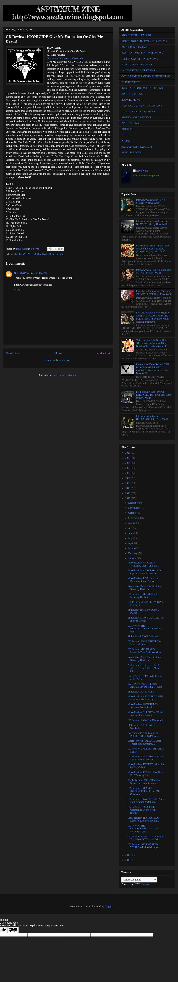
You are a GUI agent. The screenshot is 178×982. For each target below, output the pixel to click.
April (131, 543)
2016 (128, 855)
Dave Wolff (142, 170)
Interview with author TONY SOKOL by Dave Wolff (150, 201)
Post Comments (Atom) (65, 375)
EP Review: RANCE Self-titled (143, 636)
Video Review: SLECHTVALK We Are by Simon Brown (145, 714)
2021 (128, 478)
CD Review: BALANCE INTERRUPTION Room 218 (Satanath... (143, 791)
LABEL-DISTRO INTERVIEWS (138, 70)
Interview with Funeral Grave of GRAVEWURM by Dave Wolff (152, 223)
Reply (17, 289)
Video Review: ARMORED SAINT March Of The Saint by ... (145, 698)
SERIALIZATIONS (131, 152)
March (131, 548)
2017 (128, 498)
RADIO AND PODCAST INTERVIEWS (142, 88)
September (133, 518)
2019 (128, 488)
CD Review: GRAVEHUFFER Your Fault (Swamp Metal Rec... (146, 800)
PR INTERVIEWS (130, 82)
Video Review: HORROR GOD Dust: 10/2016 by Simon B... (143, 819)
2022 (128, 473)
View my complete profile (146, 175)
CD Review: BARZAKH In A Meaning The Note (143, 595)
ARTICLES (127, 129)
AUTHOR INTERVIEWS (134, 47)
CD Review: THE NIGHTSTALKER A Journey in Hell (145, 628)
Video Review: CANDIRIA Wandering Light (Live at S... (143, 564)
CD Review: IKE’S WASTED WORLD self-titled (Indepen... (144, 846)
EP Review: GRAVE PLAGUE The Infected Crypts (145, 619)
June (130, 533)
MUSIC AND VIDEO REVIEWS (31, 254)
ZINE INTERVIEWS (132, 94)
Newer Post (13, 353)
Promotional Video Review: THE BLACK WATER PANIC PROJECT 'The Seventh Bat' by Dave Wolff (152, 369)
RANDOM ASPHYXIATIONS (137, 146)
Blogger (108, 906)
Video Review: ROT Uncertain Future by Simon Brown (143, 580)
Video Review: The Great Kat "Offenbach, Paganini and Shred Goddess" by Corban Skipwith (152, 343)
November (133, 507)
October (132, 512)
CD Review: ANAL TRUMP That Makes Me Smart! (145, 643)
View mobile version (57, 360)
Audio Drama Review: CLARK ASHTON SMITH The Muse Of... (143, 668)
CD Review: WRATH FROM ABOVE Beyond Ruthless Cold (145, 685)
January (132, 558)
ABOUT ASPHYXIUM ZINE (136, 35)
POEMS (125, 141)
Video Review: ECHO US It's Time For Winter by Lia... (145, 774)
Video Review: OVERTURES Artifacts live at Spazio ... (143, 706)
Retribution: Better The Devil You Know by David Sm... (145, 588)
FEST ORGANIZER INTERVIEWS (139, 59)
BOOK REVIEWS (130, 99)
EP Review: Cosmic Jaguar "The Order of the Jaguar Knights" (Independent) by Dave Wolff (152, 248)
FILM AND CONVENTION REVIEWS (141, 105)
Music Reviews (56, 254)
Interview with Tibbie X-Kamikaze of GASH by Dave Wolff (153, 271)
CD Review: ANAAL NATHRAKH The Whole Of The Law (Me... (145, 838)
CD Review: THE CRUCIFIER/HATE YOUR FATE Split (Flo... (143, 828)
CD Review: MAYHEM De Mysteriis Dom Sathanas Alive (144, 651)
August (132, 523)
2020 (128, 483)
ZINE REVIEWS (130, 123)
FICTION (126, 135)
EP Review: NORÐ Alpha (141, 691)
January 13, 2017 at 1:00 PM (33, 272)
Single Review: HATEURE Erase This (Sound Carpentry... (144, 742)
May (130, 538)
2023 (128, 468)
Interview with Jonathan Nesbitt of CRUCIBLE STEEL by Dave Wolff (154, 293)
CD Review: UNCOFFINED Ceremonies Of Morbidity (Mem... (142, 810)
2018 (128, 493)
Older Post (103, 353)
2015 (128, 860)
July (130, 528)
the (16, 272)
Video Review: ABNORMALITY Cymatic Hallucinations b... (144, 572)
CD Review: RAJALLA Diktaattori (145, 720)
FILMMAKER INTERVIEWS (136, 64)
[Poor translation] (13, 930)
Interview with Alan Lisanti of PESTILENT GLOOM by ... (143, 734)
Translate (142, 884)
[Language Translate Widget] (139, 879)
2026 (128, 452)
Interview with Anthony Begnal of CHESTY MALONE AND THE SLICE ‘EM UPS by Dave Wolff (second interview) (153, 317)
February (133, 553)
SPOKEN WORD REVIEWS (136, 117)
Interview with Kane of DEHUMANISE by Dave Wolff (152, 417)
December (133, 502)
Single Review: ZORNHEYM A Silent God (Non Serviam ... (144, 782)
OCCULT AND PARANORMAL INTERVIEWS (145, 76)
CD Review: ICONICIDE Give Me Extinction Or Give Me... (145, 758)
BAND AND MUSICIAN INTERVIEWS (142, 53)
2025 (128, 458)
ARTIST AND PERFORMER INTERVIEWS (144, 41)
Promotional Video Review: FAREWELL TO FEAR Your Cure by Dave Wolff (153, 394)
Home (58, 353)
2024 (128, 463)
